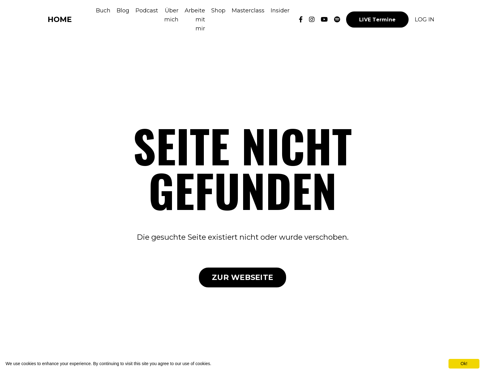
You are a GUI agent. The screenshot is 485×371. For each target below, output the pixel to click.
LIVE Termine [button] (377, 19)
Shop (218, 10)
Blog (123, 10)
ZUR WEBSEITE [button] (242, 277)
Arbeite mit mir (195, 19)
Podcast (146, 10)
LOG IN (424, 19)
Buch (103, 10)
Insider (280, 10)
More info (221, 363)
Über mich (171, 15)
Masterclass (248, 10)
